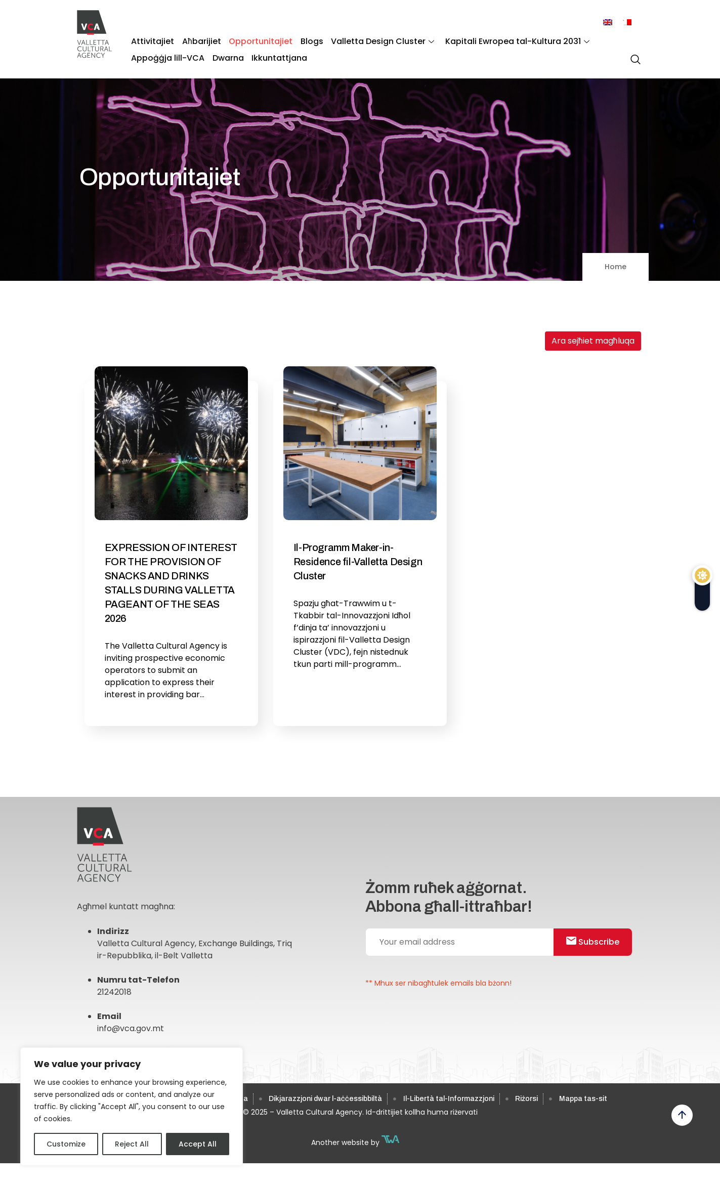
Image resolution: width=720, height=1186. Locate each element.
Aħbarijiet (199, 41)
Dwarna (226, 56)
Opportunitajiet (257, 41)
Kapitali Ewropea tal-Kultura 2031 (510, 41)
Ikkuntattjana (276, 56)
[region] (131, 1106)
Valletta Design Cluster (377, 41)
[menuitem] (607, 22)
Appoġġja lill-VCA (167, 56)
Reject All (132, 1144)
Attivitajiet (152, 41)
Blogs (307, 41)
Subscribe (595, 944)
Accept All (198, 1144)
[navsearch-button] (633, 55)
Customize (66, 1144)
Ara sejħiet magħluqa (593, 341)
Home (615, 267)
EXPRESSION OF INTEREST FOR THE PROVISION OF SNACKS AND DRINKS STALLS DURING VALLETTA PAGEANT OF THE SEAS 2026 (171, 583)
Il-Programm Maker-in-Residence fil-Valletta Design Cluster (357, 561)
